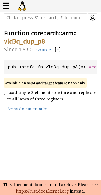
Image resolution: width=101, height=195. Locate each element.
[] (58, 50)
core (37, 33)
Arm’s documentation (28, 109)
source (43, 50)
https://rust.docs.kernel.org (42, 191)
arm (68, 33)
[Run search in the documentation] (45, 17)
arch (53, 33)
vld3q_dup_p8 (24, 41)
